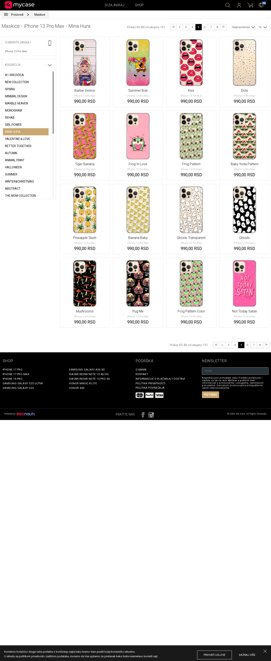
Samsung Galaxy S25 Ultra (23, 383)
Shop (139, 5)
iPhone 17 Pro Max (16, 374)
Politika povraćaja (150, 387)
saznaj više (247, 654)
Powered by (19, 413)
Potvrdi (210, 394)
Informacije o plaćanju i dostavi (160, 378)
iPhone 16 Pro (13, 378)
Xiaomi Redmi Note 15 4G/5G (89, 374)
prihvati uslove (214, 654)
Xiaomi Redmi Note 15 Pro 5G (89, 378)
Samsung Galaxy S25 (18, 387)
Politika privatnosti (151, 383)
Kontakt (142, 374)
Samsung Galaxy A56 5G (87, 369)
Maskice (39, 14)
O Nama (141, 369)
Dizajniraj (115, 5)
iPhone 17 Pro (13, 369)
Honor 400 (76, 387)
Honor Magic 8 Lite (83, 383)
